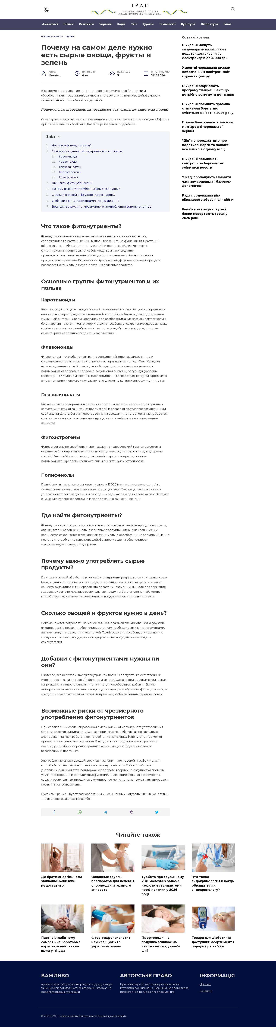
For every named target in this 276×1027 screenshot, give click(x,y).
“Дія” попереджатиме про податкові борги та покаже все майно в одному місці (205, 145)
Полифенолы (68, 177)
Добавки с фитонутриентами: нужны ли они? (85, 200)
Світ (134, 24)
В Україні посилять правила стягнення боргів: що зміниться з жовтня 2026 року (207, 108)
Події (121, 24)
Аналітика (50, 24)
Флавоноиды (68, 161)
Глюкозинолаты (70, 167)
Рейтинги (86, 24)
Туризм (148, 24)
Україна (105, 24)
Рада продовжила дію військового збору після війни (207, 198)
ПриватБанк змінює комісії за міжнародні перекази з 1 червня (207, 126)
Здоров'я (68, 36)
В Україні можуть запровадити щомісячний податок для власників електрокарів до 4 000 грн (205, 51)
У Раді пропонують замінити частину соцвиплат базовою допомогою (206, 181)
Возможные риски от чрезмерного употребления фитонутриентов (101, 206)
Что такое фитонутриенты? (72, 145)
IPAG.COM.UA (162, 988)
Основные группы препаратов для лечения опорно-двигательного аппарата (112, 883)
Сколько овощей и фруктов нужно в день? (83, 195)
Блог (227, 24)
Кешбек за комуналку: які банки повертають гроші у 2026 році (204, 213)
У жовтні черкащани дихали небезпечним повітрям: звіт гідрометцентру (206, 72)
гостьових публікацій (65, 991)
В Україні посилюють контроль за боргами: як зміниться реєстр (203, 163)
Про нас (205, 984)
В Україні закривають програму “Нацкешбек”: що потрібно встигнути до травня (208, 90)
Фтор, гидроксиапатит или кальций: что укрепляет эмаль (110, 942)
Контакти (206, 991)
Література (209, 24)
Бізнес (69, 24)
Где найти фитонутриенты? (72, 183)
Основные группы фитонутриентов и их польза (87, 151)
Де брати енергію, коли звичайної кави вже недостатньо (61, 881)
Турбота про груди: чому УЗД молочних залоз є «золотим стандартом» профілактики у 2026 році (163, 885)
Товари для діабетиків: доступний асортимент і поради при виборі (213, 942)
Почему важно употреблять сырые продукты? (86, 189)
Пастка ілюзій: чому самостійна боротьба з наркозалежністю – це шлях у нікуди (60, 944)
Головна (46, 36)
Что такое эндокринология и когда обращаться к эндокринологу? (213, 883)
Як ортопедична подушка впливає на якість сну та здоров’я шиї (161, 944)
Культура (188, 24)
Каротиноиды (68, 156)
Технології (167, 24)
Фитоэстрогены (70, 172)
